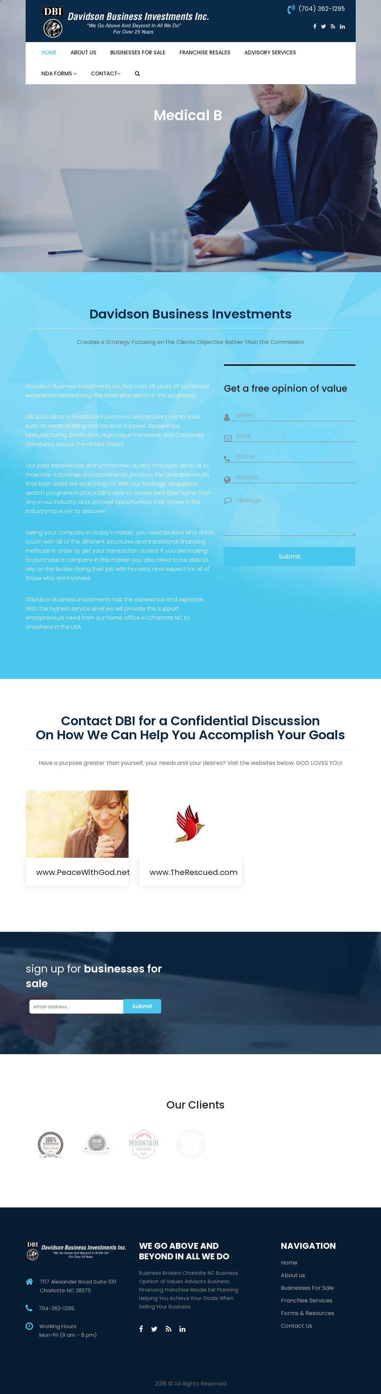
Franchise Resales (204, 52)
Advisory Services (270, 52)
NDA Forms (59, 73)
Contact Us (296, 1326)
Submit (289, 556)
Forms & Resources (307, 1313)
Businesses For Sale (137, 52)
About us (293, 1275)
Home (49, 52)
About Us (83, 52)
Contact (106, 73)
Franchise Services (307, 1301)
